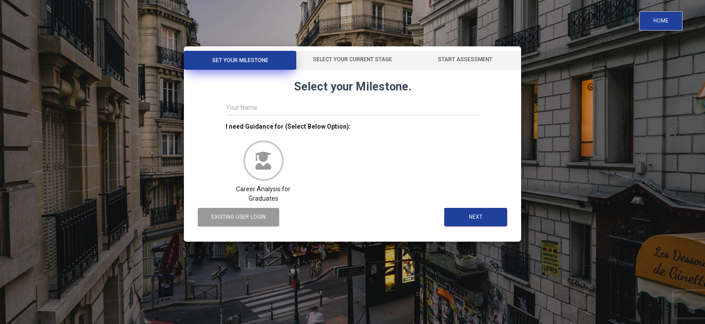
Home (661, 21)
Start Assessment (465, 59)
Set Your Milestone (240, 60)
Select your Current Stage (352, 59)
